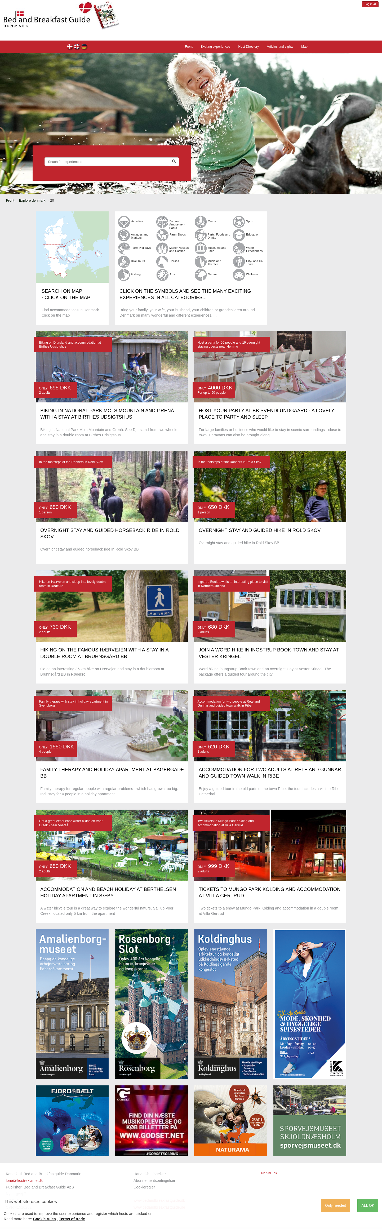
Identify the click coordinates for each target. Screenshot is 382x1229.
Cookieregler (144, 1187)
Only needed (335, 1205)
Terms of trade (72, 1219)
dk (70, 47)
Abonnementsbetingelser (154, 1180)
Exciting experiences (215, 46)
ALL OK (367, 1205)
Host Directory (248, 46)
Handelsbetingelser (150, 1174)
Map (304, 46)
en (77, 47)
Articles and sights (280, 46)
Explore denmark (32, 200)
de (84, 47)
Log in (370, 4)
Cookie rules (44, 1219)
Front (189, 46)
